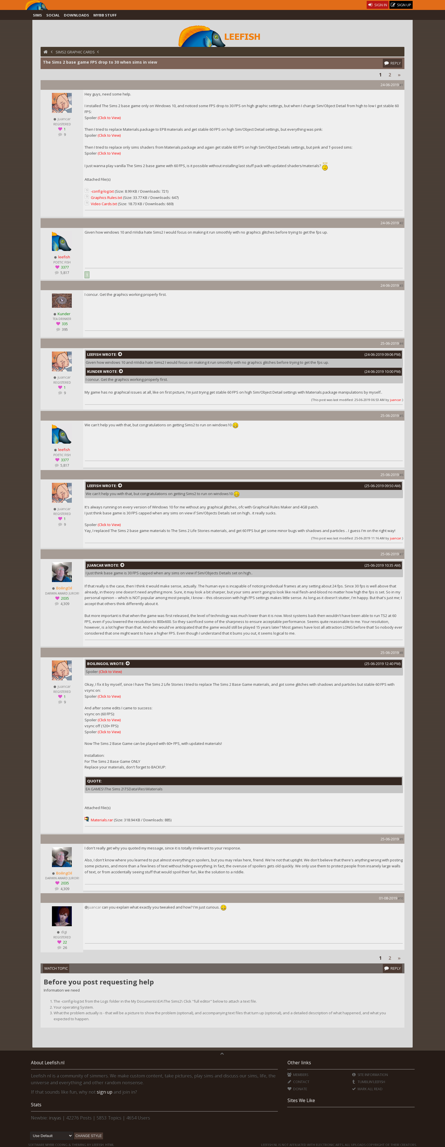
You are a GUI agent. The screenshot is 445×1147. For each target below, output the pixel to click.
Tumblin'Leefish (368, 1081)
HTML (109, 1144)
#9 (401, 839)
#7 (401, 554)
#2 (401, 223)
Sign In (377, 4)
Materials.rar (102, 819)
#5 (401, 415)
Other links (299, 1062)
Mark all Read (367, 1088)
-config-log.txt (102, 191)
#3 (401, 285)
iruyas (55, 1118)
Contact (298, 1081)
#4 (401, 343)
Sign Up (401, 5)
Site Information (370, 1074)
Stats (36, 1105)
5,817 (64, 272)
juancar (395, 400)
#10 (400, 898)
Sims (37, 15)
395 (64, 329)
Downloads (76, 15)
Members (297, 1074)
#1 (401, 85)
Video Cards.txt (104, 203)
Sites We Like (301, 1100)
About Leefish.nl (47, 1062)
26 (64, 947)
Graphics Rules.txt (106, 197)
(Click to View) (109, 117)
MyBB (49, 1144)
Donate (297, 1088)
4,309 (64, 603)
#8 (401, 653)
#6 (401, 475)
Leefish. (98, 1144)
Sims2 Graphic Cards (75, 52)
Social (53, 15)
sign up (104, 1092)
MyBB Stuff (105, 15)
